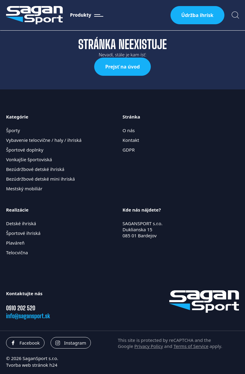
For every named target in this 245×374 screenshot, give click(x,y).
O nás (129, 130)
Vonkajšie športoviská (29, 159)
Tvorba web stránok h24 (31, 365)
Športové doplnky (24, 150)
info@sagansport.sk (28, 315)
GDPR (129, 150)
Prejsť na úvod (122, 66)
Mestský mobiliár (24, 188)
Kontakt (131, 140)
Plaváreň (15, 243)
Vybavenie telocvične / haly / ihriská (43, 140)
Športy (13, 130)
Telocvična (17, 252)
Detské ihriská (21, 223)
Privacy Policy (148, 346)
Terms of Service (191, 346)
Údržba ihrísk (197, 15)
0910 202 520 (20, 308)
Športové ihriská (23, 233)
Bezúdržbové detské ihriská (35, 169)
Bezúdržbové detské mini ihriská (40, 179)
